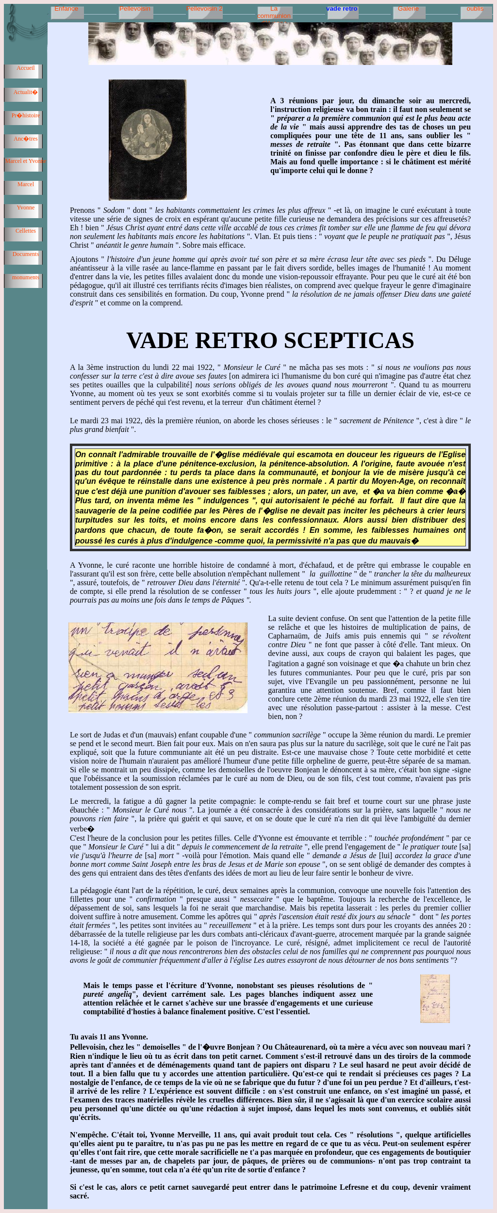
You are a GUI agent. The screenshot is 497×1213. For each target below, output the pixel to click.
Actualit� (26, 92)
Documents (26, 254)
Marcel (25, 184)
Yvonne (26, 207)
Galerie (408, 8)
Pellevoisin (134, 8)
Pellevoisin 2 (204, 8)
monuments (25, 277)
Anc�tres (25, 138)
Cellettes (26, 230)
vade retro (341, 8)
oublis (474, 8)
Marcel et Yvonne (26, 161)
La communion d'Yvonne (274, 13)
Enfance (66, 8)
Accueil (25, 67)
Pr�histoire (26, 115)
